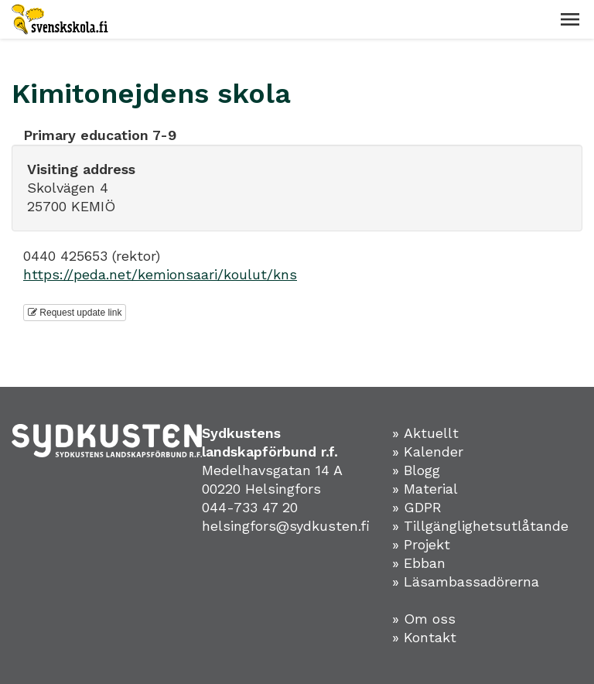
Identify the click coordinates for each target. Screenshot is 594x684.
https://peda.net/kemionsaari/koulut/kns (160, 274)
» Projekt (426, 544)
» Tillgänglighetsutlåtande (485, 526)
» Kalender (432, 451)
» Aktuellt (430, 433)
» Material (430, 489)
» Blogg (421, 470)
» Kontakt (429, 637)
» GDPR (421, 507)
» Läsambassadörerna (470, 581)
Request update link (74, 312)
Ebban (429, 563)
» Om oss (428, 618)
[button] (570, 19)
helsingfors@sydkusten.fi (288, 526)
